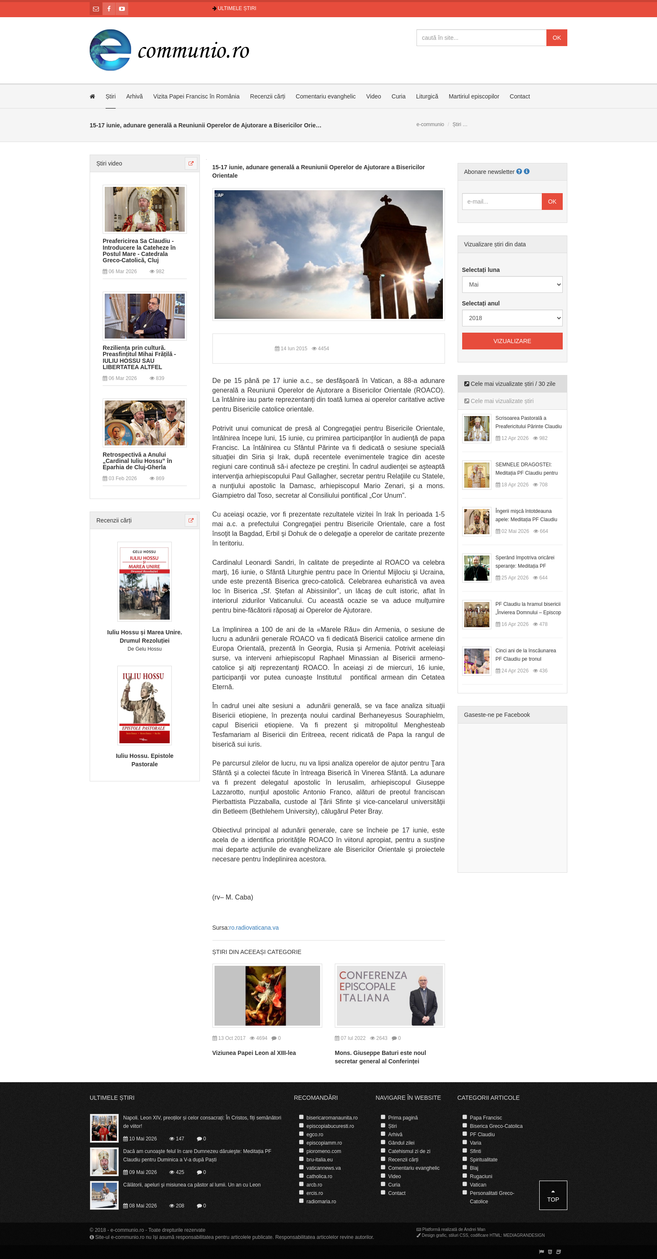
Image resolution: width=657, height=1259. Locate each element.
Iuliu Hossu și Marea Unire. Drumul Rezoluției (144, 636)
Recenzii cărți (267, 96)
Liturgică (427, 96)
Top (553, 1195)
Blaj (474, 1168)
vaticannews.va (324, 1168)
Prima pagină (403, 1118)
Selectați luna (481, 269)
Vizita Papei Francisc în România (196, 96)
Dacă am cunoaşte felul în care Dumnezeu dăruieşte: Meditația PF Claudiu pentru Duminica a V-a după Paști (197, 1155)
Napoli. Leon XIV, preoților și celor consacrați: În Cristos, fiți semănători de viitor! (202, 1122)
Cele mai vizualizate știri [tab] (499, 401)
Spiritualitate (484, 1160)
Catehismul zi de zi (409, 1151)
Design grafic (434, 1235)
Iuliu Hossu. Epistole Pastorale (144, 760)
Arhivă (134, 96)
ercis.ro (315, 1193)
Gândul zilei (401, 1143)
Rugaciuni (481, 1176)
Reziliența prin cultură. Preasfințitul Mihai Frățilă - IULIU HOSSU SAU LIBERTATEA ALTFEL (139, 357)
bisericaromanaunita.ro (332, 1118)
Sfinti (475, 1151)
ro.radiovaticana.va (254, 927)
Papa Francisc (486, 1118)
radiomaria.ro (321, 1202)
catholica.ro (319, 1176)
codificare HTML (486, 1235)
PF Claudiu (482, 1134)
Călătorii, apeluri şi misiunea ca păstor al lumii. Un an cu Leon (192, 1185)
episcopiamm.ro (324, 1143)
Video (373, 96)
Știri (111, 96)
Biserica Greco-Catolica (496, 1126)
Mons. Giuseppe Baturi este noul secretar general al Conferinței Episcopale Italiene (380, 1061)
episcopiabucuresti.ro (330, 1126)
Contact (520, 96)
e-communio (430, 124)
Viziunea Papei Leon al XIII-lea (254, 1053)
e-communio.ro (127, 1230)
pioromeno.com (324, 1151)
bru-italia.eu (320, 1160)
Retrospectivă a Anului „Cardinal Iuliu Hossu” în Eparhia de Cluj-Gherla (137, 461)
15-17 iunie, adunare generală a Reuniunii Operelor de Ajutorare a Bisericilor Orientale (318, 171)
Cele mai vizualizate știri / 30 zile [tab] (510, 383)
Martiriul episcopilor (474, 96)
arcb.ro (314, 1185)
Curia (399, 96)
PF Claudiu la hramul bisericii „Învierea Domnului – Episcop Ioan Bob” (528, 612)
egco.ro (315, 1134)
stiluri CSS (458, 1235)
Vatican (478, 1185)
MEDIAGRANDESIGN (524, 1235)
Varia (475, 1143)
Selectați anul (481, 303)
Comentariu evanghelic (326, 96)
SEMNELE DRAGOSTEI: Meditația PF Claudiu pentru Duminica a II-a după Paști (527, 473)
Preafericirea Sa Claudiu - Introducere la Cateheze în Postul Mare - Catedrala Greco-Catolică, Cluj (139, 251)
